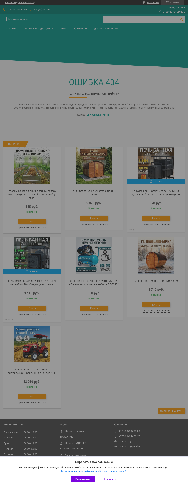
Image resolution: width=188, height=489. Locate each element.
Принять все (82, 479)
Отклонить (110, 479)
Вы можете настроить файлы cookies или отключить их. (92, 471)
